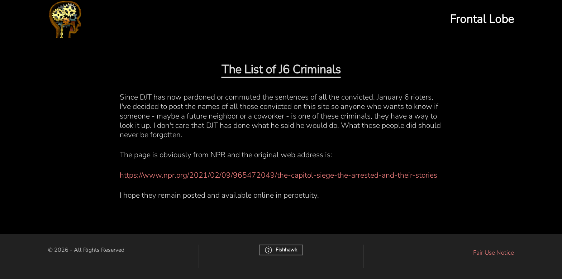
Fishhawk (281, 250)
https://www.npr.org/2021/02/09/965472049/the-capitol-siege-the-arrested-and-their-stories (278, 175)
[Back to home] (65, 19)
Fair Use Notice (493, 253)
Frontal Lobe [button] (482, 19)
